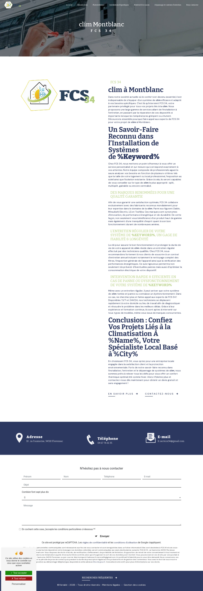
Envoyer (105, 532)
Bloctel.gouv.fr (99, 558)
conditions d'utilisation (125, 538)
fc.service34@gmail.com (171, 437)
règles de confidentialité (94, 538)
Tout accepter (19, 573)
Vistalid (63, 584)
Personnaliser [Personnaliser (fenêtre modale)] (19, 584)
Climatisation (82, 5)
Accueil (69, 5)
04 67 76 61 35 (105, 446)
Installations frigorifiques (119, 5)
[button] (101, 578)
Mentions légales (111, 584)
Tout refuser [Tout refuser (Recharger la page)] (19, 578)
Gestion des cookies (135, 584)
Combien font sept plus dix (35, 488)
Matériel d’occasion (141, 5)
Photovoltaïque (98, 5)
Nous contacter (192, 5)
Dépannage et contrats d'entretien (167, 5)
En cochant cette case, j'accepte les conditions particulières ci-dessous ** (58, 525)
